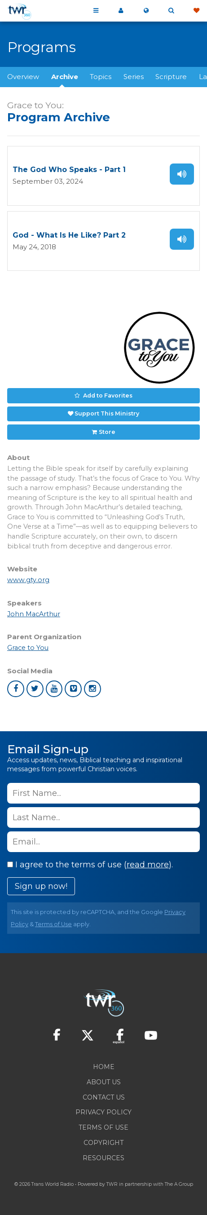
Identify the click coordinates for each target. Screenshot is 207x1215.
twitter (35, 689)
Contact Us (104, 1097)
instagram (92, 689)
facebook (15, 689)
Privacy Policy (103, 1112)
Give (196, 11)
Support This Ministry (107, 413)
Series (133, 76)
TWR (112, 1184)
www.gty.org (28, 580)
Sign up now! (41, 886)
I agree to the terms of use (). (90, 865)
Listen (182, 174)
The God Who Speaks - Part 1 (69, 169)
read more (148, 865)
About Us (104, 1082)
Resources (103, 1158)
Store (107, 432)
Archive (64, 76)
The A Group (179, 1184)
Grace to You (27, 648)
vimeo (73, 689)
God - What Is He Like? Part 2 (69, 235)
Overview (23, 76)
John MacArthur (33, 614)
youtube (54, 689)
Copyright (103, 1143)
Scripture (171, 76)
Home (104, 1067)
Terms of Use (53, 924)
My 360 (121, 11)
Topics (100, 76)
